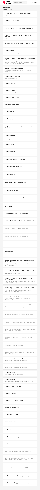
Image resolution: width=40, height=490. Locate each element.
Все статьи (5, 9)
